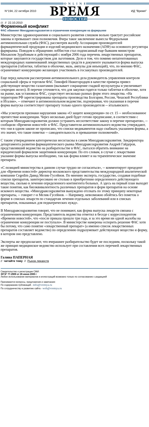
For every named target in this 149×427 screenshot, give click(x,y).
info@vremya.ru (42, 284)
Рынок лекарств (38, 261)
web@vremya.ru (52, 288)
